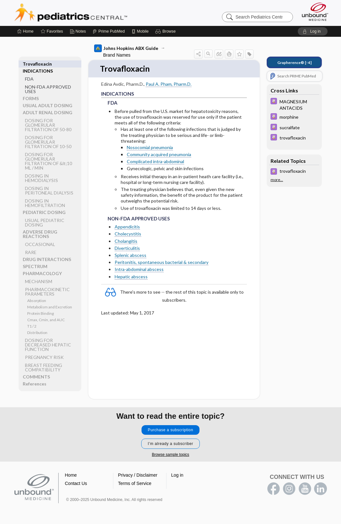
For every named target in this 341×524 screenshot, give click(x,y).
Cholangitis (126, 241)
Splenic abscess (130, 255)
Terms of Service (134, 483)
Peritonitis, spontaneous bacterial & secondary (161, 262)
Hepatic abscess (131, 276)
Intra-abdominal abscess (139, 269)
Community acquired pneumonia (159, 154)
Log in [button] (177, 475)
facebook (273, 488)
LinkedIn (320, 488)
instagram (289, 488)
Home (71, 475)
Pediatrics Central (94, 12)
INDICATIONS (38, 64)
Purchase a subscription (170, 430)
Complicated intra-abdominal (155, 161)
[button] (166, 31)
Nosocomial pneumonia (150, 147)
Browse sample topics (170, 454)
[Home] (25, 31)
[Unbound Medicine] (315, 12)
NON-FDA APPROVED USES (48, 82)
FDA (29, 72)
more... (277, 180)
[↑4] (294, 62)
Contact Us (76, 483)
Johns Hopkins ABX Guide (126, 48)
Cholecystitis (128, 234)
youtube (304, 488)
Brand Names (117, 55)
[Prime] (109, 31)
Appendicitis (127, 227)
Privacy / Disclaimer (138, 475)
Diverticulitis (127, 248)
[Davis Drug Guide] (294, 104)
